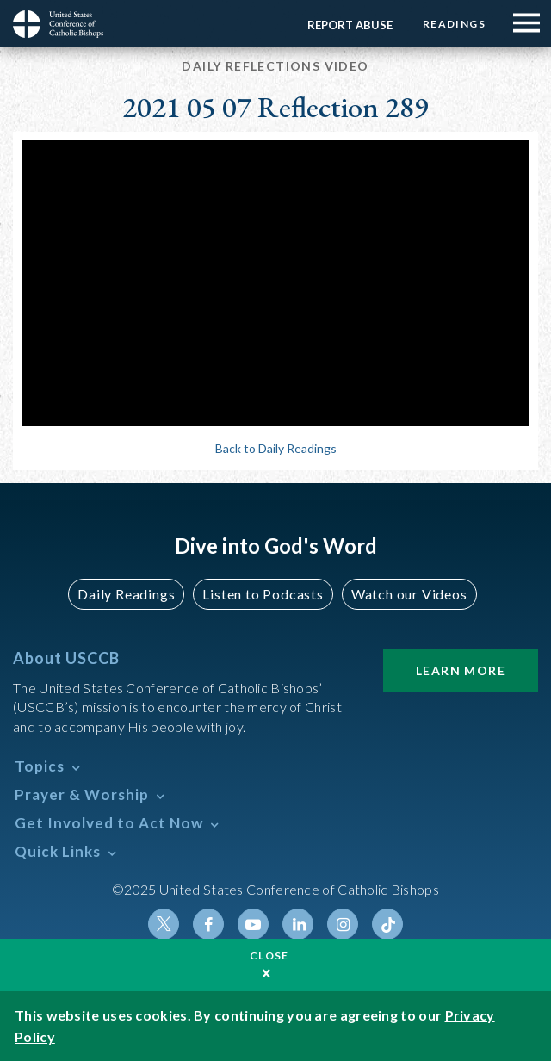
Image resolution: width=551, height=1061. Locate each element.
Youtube (253, 924)
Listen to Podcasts (262, 594)
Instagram (342, 924)
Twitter (163, 924)
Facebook (208, 924)
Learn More (460, 670)
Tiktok (387, 924)
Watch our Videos (409, 594)
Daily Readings (126, 594)
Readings (454, 23)
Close (269, 955)
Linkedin (297, 924)
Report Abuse (350, 25)
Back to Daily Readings (276, 448)
